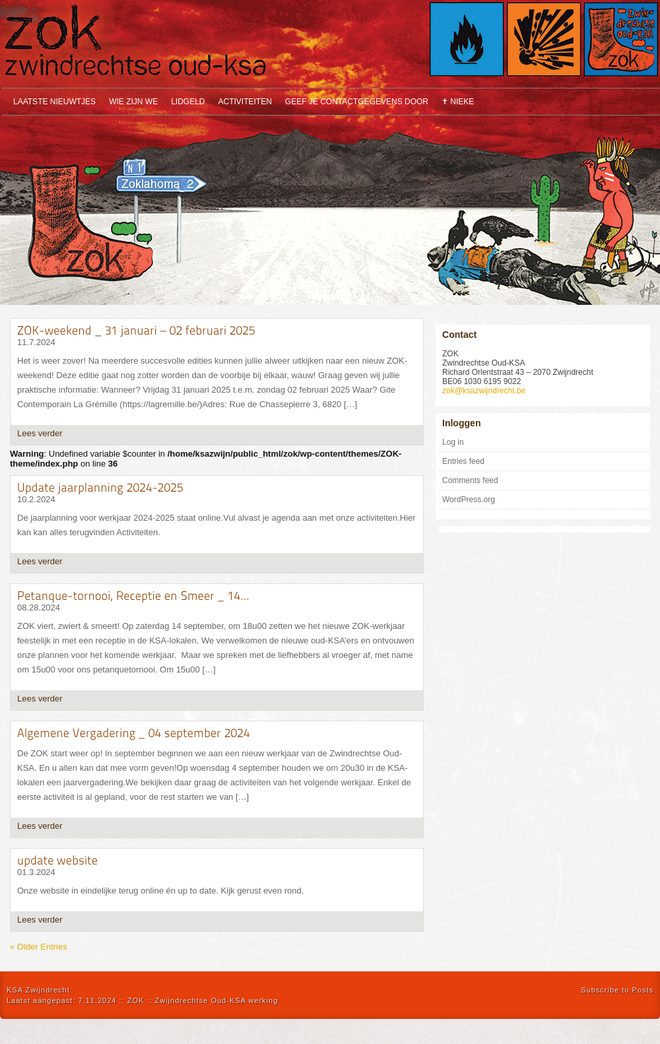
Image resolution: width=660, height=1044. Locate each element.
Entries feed (463, 461)
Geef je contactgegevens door (356, 101)
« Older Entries (38, 947)
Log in (453, 442)
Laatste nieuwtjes (54, 101)
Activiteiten (245, 101)
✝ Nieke (458, 101)
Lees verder (40, 433)
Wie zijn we (133, 101)
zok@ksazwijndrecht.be (483, 390)
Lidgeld (188, 101)
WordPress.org (468, 499)
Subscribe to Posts (617, 990)
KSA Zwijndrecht (38, 990)
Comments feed (470, 480)
